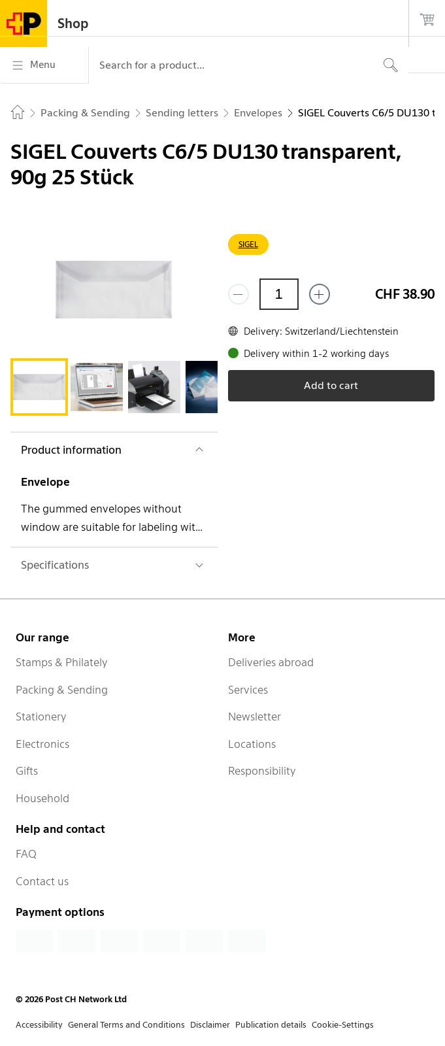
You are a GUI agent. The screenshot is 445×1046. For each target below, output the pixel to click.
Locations (252, 744)
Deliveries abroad (271, 662)
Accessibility (39, 1025)
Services (248, 689)
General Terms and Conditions (126, 1025)
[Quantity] (279, 294)
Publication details (270, 1025)
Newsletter (254, 716)
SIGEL (248, 244)
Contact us (42, 881)
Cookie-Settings (343, 1025)
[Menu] (44, 65)
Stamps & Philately (62, 662)
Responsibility (262, 770)
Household (42, 798)
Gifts (27, 770)
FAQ (26, 853)
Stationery (41, 716)
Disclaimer (210, 1025)
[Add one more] (319, 294)
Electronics (42, 744)
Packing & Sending (62, 689)
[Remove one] (238, 294)
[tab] (39, 387)
